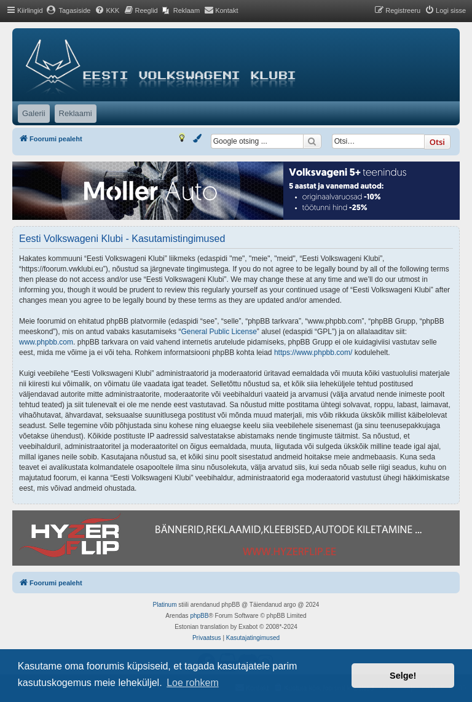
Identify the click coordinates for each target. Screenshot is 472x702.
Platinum (165, 604)
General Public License (218, 331)
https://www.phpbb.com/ (313, 352)
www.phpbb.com (46, 342)
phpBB (199, 615)
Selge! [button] (403, 676)
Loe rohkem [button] (193, 682)
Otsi (437, 141)
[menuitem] (68, 10)
